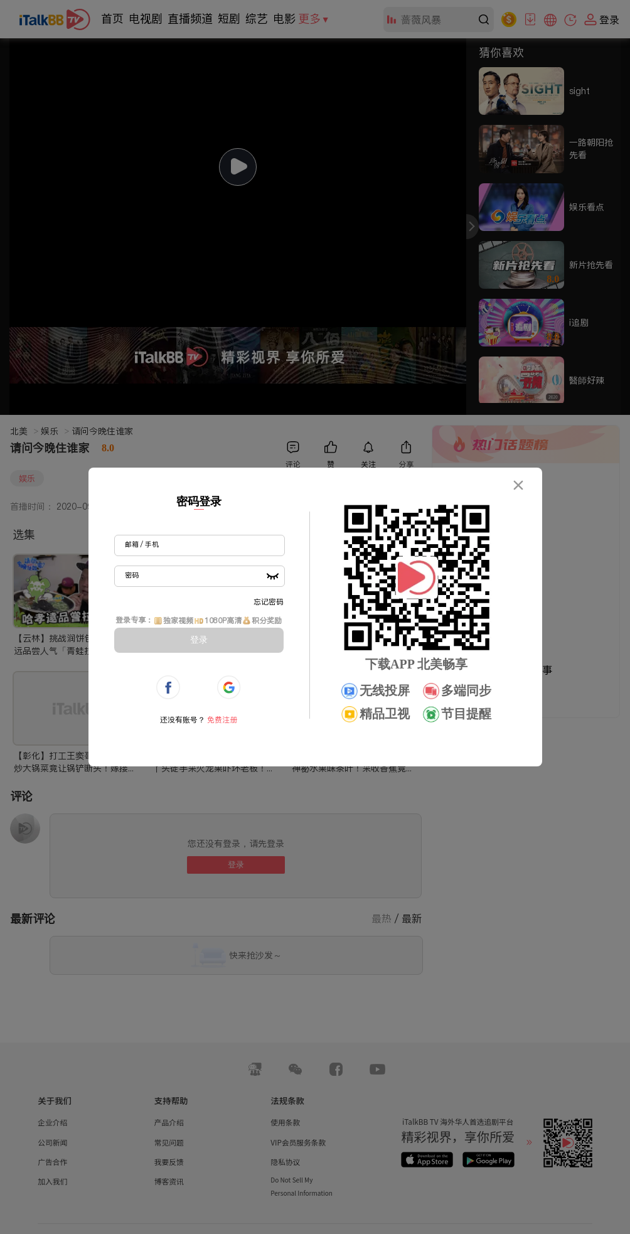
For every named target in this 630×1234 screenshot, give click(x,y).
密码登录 (199, 501)
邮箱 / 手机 (142, 544)
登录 (199, 640)
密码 (132, 575)
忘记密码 (269, 601)
